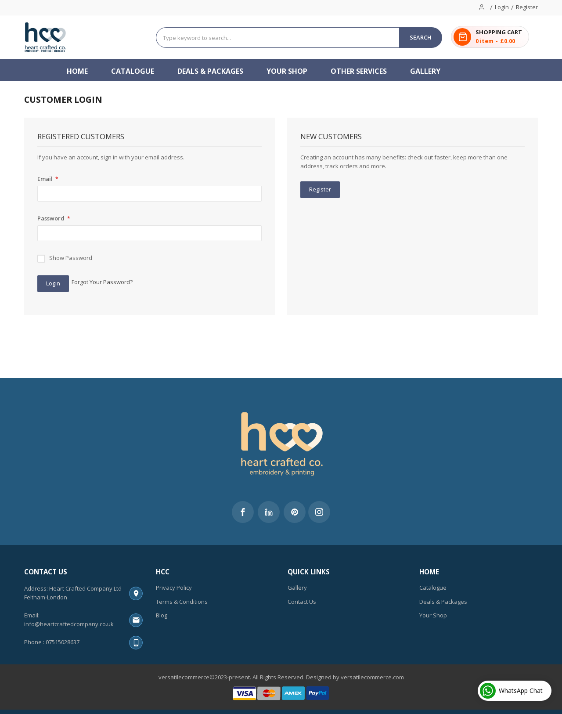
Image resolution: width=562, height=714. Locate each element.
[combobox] (277, 37)
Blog (161, 615)
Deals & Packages (443, 602)
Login (502, 7)
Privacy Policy (174, 587)
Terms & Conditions (182, 602)
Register (527, 7)
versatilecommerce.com (372, 677)
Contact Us (302, 602)
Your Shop (433, 615)
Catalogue (433, 587)
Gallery (297, 587)
